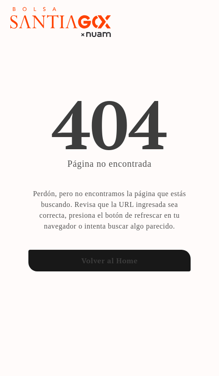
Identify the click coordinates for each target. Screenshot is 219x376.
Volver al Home (109, 261)
